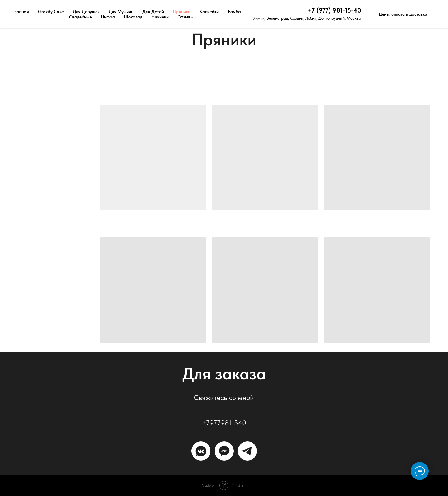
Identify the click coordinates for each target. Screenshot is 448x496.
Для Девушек (86, 11)
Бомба (234, 11)
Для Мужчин (121, 11)
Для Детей (153, 11)
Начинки (160, 17)
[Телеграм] (247, 451)
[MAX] (224, 451)
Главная (21, 11)
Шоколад (133, 17)
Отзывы (185, 17)
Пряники (181, 11)
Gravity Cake (51, 11)
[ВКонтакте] (200, 451)
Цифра (108, 17)
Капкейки (209, 11)
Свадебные (80, 17)
